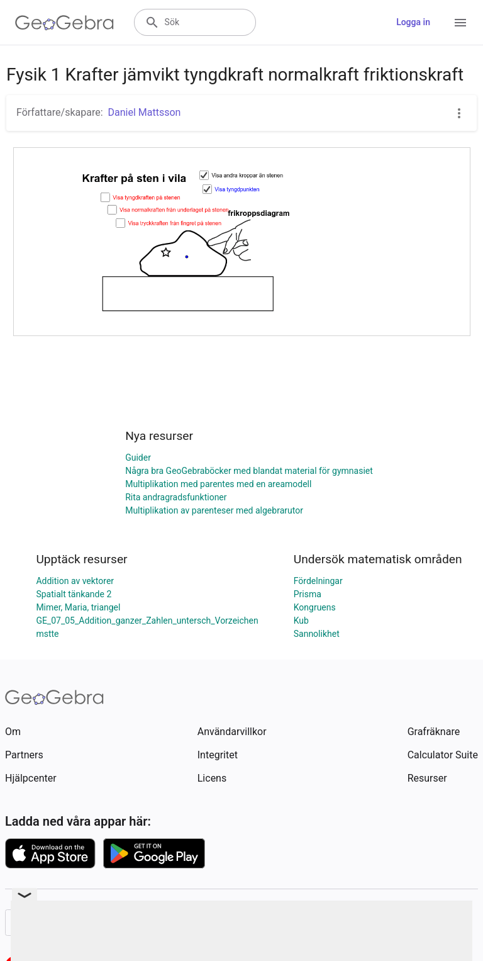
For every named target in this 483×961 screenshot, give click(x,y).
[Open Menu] (460, 22)
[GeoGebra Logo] (64, 22)
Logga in (413, 22)
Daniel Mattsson (144, 112)
